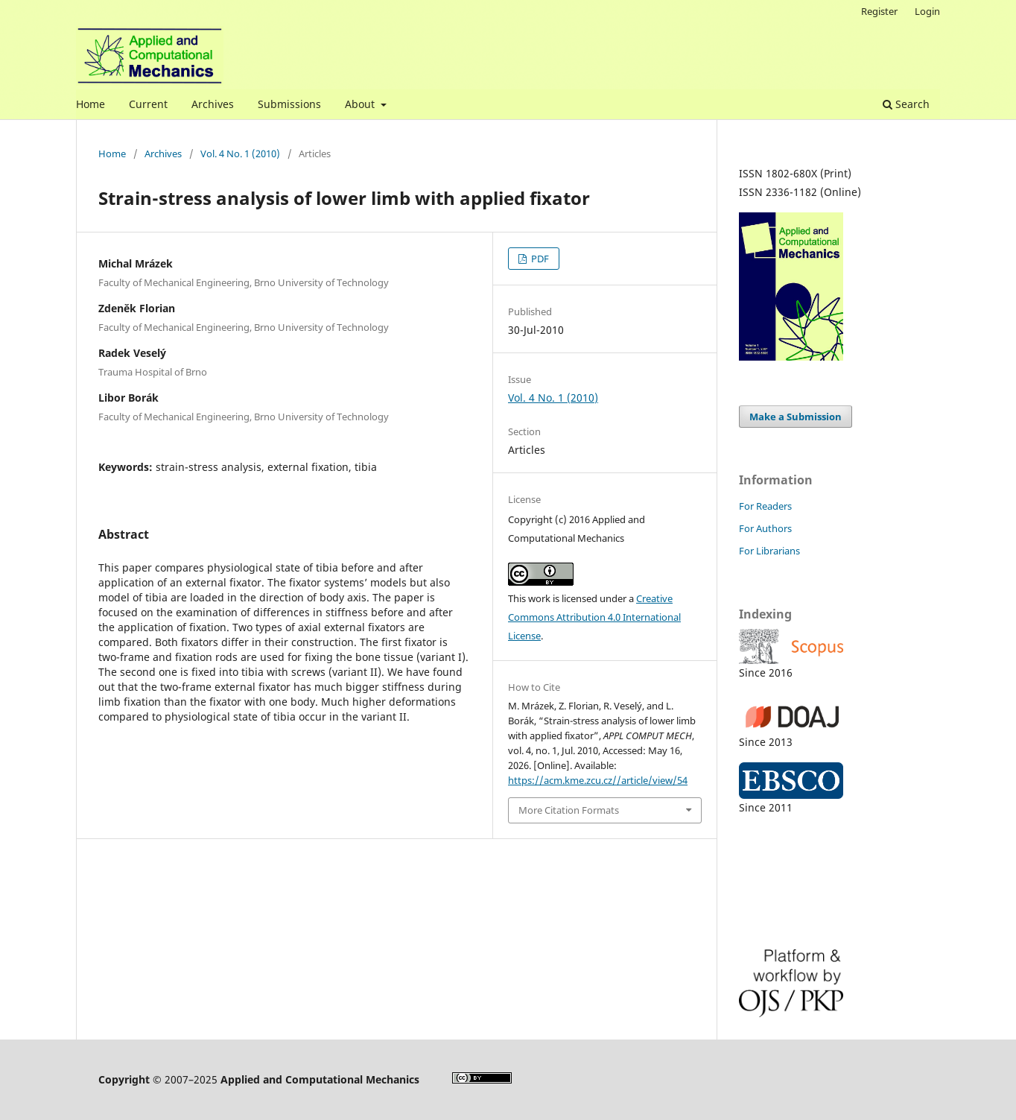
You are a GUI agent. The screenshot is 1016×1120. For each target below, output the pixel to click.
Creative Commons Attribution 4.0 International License (594, 617)
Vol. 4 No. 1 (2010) (240, 153)
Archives (212, 104)
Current (148, 104)
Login (927, 11)
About (361, 104)
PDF (539, 258)
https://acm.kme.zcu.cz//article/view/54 (598, 780)
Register (879, 11)
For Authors (765, 528)
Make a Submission (795, 416)
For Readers (765, 506)
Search (906, 104)
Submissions (289, 104)
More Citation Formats (568, 810)
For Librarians (769, 550)
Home (90, 104)
